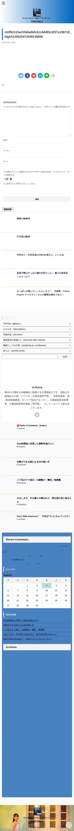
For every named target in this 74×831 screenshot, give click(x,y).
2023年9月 (8, 738)
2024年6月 (8, 713)
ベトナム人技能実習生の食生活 (15, 563)
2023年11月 (8, 732)
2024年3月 (8, 722)
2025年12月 (8, 665)
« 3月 (5, 609)
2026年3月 (8, 657)
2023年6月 (8, 746)
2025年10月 (8, 670)
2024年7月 (8, 711)
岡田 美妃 (35, 556)
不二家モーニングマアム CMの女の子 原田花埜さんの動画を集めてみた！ (32, 550)
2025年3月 (8, 689)
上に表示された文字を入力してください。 (20, 184)
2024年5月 (8, 716)
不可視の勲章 (23, 237)
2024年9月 (8, 705)
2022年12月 (8, 762)
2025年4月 (8, 686)
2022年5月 (8, 781)
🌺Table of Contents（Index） (32, 425)
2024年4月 (8, 719)
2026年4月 (8, 654)
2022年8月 (8, 773)
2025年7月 (8, 678)
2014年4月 (8, 792)
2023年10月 (8, 735)
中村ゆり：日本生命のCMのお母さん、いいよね (40, 255)
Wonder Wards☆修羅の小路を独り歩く (37, 818)
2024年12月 (8, 697)
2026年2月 (8, 659)
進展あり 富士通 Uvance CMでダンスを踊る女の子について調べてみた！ (31, 546)
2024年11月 (8, 700)
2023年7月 (8, 743)
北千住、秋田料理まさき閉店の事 (15, 556)
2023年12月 (8, 730)
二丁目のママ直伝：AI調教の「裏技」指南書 (39, 480)
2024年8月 (8, 708)
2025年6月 (8, 681)
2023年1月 (8, 759)
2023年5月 (8, 749)
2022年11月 (8, 765)
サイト (6, 161)
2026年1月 (8, 662)
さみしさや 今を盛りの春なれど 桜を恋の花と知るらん (30, 634)
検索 (65, 357)
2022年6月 (8, 778)
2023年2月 (8, 757)
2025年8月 (8, 676)
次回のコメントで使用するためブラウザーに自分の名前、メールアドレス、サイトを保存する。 (37, 173)
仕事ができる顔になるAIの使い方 (33, 462)
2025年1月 (8, 695)
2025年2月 (8, 692)
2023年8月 (8, 740)
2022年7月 (8, 776)
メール (6, 151)
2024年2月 (8, 724)
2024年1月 (8, 727)
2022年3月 (8, 786)
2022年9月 (8, 770)
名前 (5, 140)
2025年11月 (8, 668)
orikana (66, 550)
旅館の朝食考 (23, 218)
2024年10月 (8, 703)
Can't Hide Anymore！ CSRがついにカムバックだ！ (44, 516)
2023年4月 (8, 751)
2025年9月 (8, 673)
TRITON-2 (37, 21)
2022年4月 (8, 784)
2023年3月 (8, 754)
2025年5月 (8, 684)
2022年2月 (8, 789)
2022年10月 (8, 768)
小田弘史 (32, 563)
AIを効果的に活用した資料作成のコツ (35, 443)
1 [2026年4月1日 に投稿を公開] (27, 585)
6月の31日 (7, 559)
